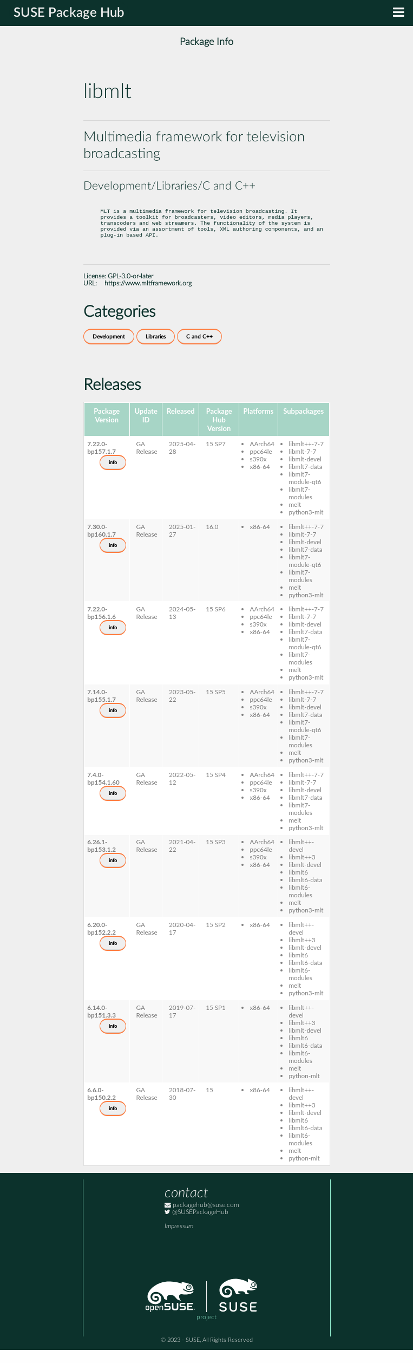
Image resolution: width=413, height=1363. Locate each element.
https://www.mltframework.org (148, 296)
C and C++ (199, 350)
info (113, 475)
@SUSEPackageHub (196, 1225)
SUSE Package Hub (69, 12)
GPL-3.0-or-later (130, 289)
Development (109, 350)
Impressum (179, 1239)
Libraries (156, 350)
